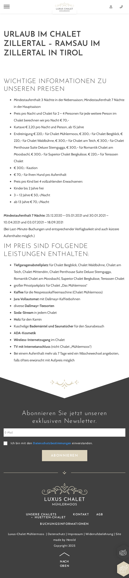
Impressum (75, 534)
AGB (99, 514)
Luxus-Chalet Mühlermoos (26, 534)
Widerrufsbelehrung (99, 534)
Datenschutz (56, 534)
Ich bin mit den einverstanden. (52, 443)
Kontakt (81, 514)
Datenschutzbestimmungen (52, 443)
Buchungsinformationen (64, 524)
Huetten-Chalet (50, 517)
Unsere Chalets (41, 514)
